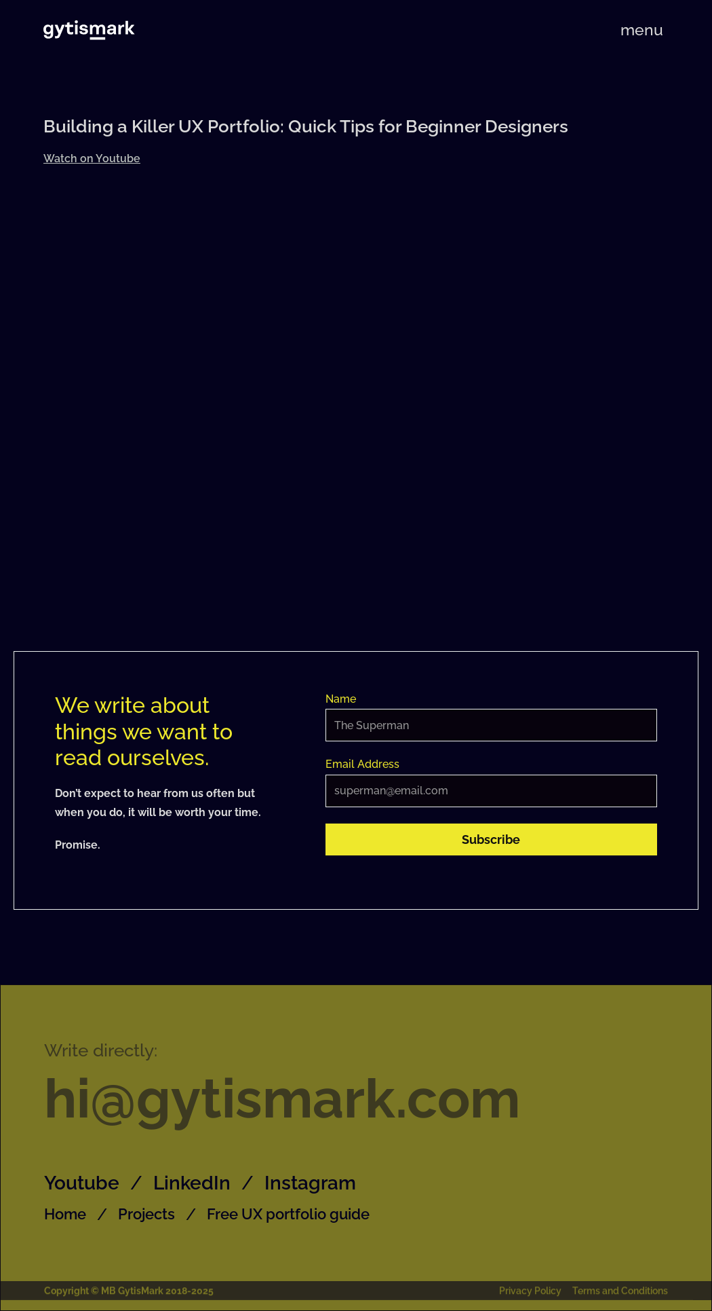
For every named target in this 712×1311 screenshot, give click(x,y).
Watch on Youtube (91, 158)
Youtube (81, 1183)
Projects (146, 1214)
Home (65, 1214)
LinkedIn (192, 1183)
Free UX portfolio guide (288, 1214)
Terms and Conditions (620, 1292)
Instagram (310, 1183)
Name (340, 699)
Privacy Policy (530, 1292)
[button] (642, 29)
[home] (88, 29)
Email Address (362, 764)
